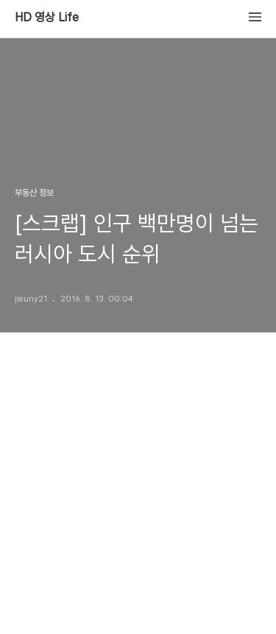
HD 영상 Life (47, 17)
